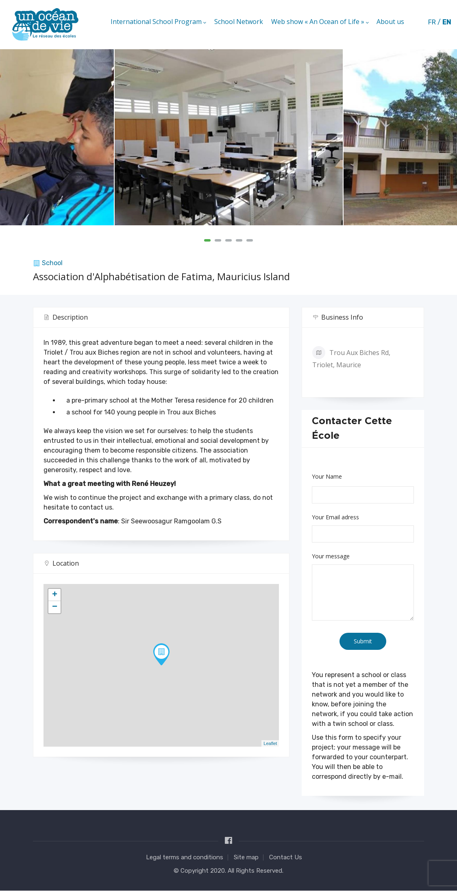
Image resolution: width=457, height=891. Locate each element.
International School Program (158, 22)
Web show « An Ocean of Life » (319, 22)
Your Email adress (335, 517)
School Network (238, 21)
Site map (246, 857)
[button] (207, 240)
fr (432, 22)
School (52, 263)
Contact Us (285, 857)
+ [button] (54, 595)
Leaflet (270, 743)
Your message (331, 556)
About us (390, 21)
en (446, 22)
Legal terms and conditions (184, 857)
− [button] (54, 607)
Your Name (327, 476)
